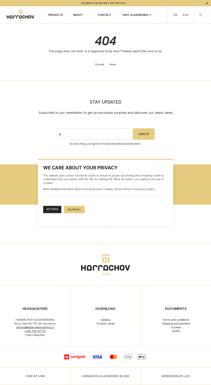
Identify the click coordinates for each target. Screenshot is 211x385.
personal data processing (120, 144)
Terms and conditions (175, 320)
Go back (99, 64)
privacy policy (146, 189)
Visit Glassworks (135, 15)
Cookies (176, 327)
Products (55, 15)
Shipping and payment (176, 324)
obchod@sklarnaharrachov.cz (35, 327)
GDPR (176, 331)
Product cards (105, 324)
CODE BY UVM (35, 376)
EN (175, 15)
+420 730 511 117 (35, 331)
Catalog (105, 320)
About (78, 15)
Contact (104, 15)
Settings (52, 209)
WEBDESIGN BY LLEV (176, 376)
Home (113, 64)
